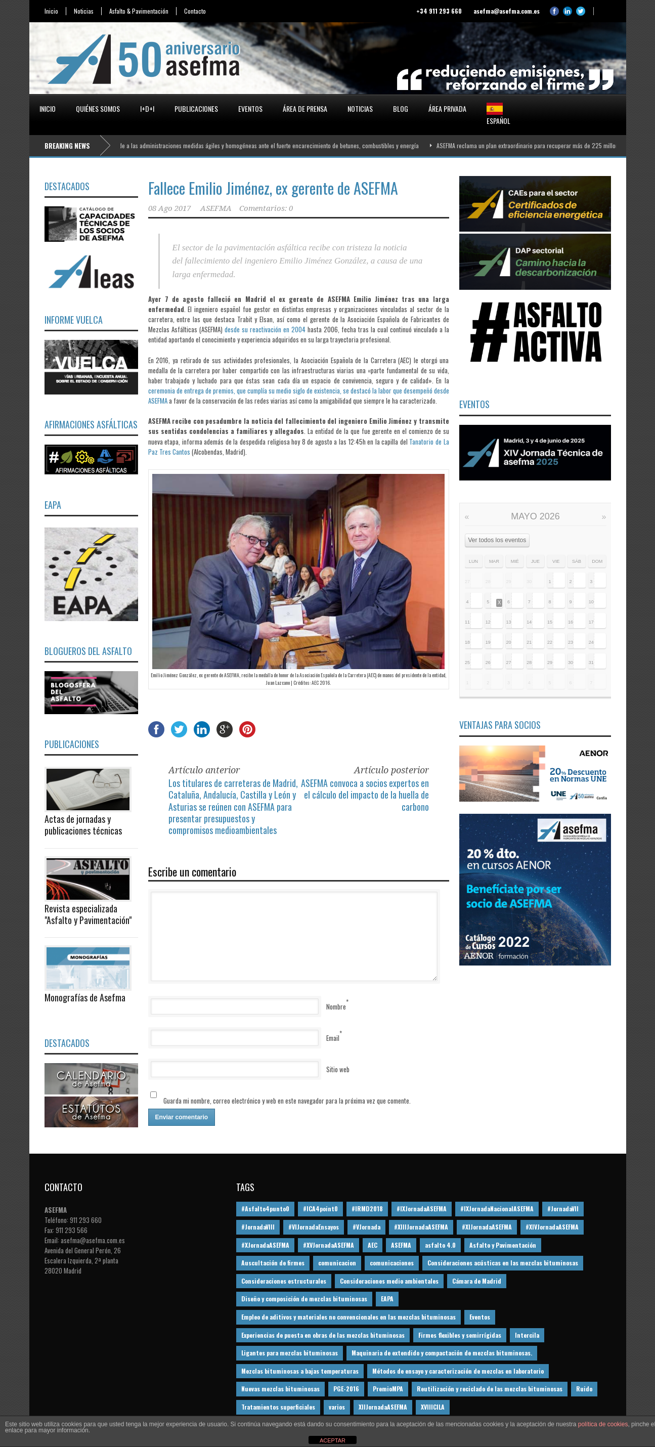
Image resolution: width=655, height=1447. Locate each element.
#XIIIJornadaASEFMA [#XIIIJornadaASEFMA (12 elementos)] (421, 1226)
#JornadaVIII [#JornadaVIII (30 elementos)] (258, 1226)
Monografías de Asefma (85, 997)
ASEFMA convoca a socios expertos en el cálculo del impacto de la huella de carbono (365, 794)
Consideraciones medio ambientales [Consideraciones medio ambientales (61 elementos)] (389, 1281)
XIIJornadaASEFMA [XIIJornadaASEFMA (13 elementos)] (383, 1406)
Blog (400, 108)
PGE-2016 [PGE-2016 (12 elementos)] (346, 1388)
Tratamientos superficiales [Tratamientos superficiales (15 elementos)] (278, 1406)
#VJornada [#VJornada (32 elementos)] (366, 1226)
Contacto (195, 11)
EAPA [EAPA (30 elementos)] (387, 1298)
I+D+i (147, 108)
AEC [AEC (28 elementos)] (372, 1245)
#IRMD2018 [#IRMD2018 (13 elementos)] (367, 1208)
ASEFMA (216, 208)
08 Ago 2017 (169, 208)
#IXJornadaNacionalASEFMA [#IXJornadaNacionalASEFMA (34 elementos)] (497, 1208)
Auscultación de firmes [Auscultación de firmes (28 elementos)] (272, 1262)
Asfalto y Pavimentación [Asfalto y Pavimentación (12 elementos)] (502, 1245)
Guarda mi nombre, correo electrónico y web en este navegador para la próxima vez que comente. (287, 1100)
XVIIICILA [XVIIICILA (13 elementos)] (433, 1406)
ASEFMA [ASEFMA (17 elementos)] (401, 1245)
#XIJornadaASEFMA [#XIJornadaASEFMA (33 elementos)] (487, 1226)
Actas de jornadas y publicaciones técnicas (83, 824)
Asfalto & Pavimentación (138, 11)
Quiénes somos (98, 108)
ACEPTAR (332, 1440)
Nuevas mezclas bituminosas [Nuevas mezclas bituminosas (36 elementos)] (280, 1388)
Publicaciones (196, 108)
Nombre (336, 1006)
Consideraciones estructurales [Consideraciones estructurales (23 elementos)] (283, 1281)
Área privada (447, 108)
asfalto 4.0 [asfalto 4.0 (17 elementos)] (440, 1245)
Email (332, 1038)
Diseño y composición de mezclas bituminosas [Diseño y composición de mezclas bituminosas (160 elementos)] (304, 1298)
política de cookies (603, 1424)
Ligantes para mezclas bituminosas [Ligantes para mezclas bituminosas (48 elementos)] (289, 1352)
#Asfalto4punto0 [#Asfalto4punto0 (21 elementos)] (265, 1208)
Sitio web (338, 1069)
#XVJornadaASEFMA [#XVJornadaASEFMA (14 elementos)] (328, 1245)
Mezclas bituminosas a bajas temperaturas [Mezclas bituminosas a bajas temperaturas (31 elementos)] (300, 1371)
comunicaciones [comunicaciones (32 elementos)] (392, 1262)
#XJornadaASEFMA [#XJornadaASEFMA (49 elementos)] (265, 1245)
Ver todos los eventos (497, 540)
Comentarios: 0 (266, 208)
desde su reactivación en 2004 (265, 329)
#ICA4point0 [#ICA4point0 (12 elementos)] (320, 1208)
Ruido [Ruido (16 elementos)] (584, 1388)
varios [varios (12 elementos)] (337, 1406)
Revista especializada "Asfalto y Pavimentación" (88, 914)
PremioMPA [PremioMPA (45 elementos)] (388, 1388)
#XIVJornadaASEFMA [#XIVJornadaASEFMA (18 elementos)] (552, 1226)
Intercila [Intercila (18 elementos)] (527, 1335)
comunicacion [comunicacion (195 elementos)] (337, 1262)
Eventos (250, 108)
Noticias (84, 11)
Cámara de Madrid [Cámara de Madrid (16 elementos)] (476, 1281)
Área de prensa (305, 108)
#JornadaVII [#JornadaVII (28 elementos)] (563, 1208)
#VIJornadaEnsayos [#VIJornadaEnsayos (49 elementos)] (313, 1226)
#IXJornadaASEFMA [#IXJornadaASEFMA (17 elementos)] (422, 1208)
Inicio (51, 11)
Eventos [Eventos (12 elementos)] (479, 1316)
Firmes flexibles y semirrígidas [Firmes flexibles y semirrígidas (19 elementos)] (459, 1335)
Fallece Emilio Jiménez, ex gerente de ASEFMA (273, 188)
